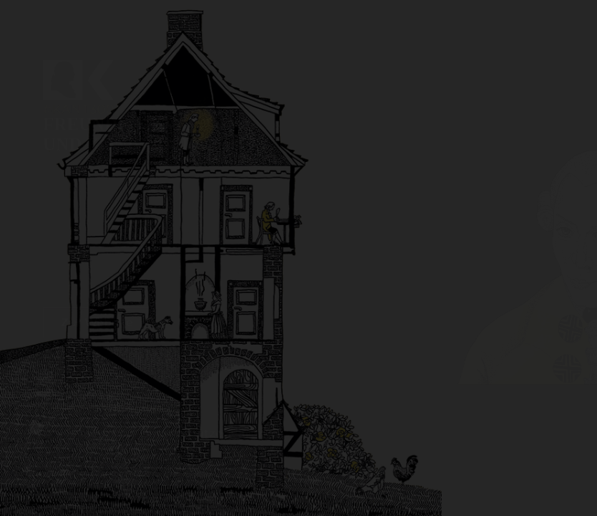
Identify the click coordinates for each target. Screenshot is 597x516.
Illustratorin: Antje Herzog (115, 372)
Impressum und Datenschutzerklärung (158, 398)
